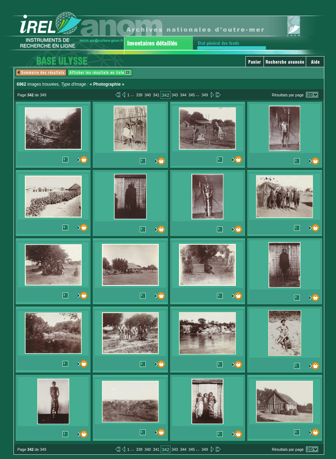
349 (205, 95)
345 (192, 95)
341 (156, 95)
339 (139, 95)
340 (148, 95)
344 (183, 95)
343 (175, 95)
